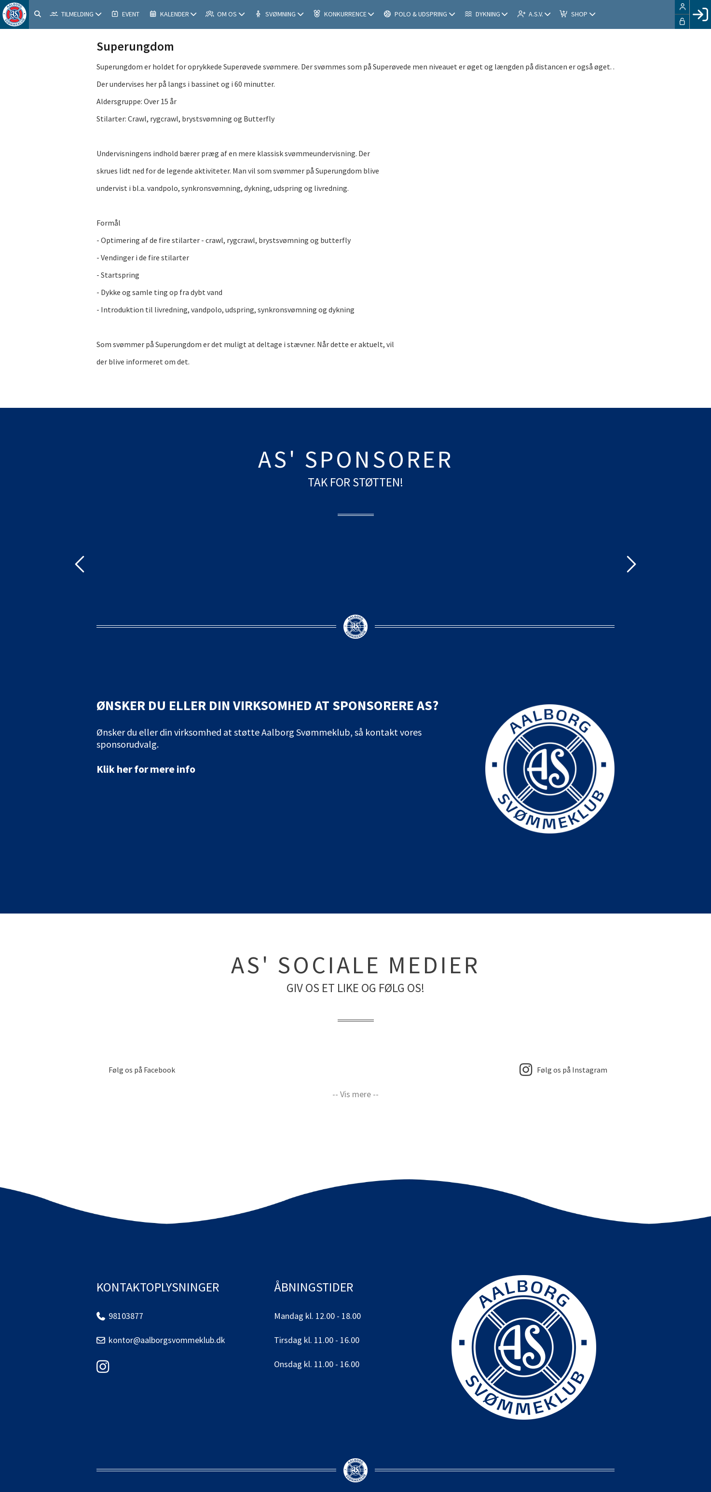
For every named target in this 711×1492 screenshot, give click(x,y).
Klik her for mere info (145, 769)
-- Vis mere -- (355, 1094)
